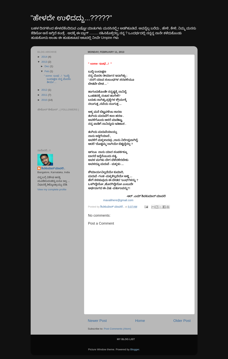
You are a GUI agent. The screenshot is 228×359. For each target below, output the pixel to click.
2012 (44, 89)
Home (140, 321)
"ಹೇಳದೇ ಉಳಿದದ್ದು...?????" (71, 18)
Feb (47, 71)
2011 (44, 94)
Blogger (134, 349)
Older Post (182, 321)
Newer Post (97, 321)
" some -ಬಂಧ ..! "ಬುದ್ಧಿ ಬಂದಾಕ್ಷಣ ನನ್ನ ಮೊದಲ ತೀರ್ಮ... (57, 78)
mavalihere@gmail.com (118, 200)
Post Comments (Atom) (117, 328)
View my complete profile (52, 189)
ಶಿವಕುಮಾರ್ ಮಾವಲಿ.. (53, 168)
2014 (44, 56)
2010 (44, 99)
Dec (47, 66)
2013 (44, 61)
